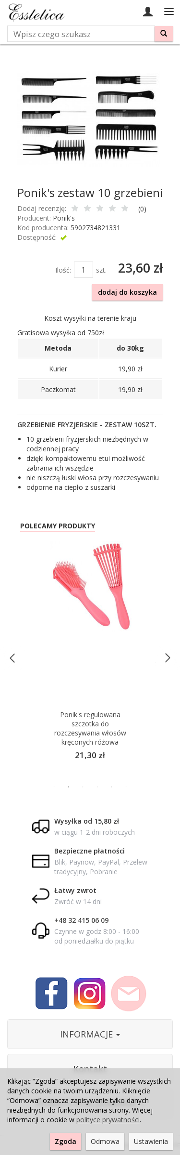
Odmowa (105, 1141)
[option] (90, 658)
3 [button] (83, 787)
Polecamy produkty (57, 525)
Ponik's (64, 218)
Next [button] (167, 657)
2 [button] (68, 787)
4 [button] (97, 787)
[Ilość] (83, 270)
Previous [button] (12, 657)
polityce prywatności (108, 1119)
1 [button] (54, 787)
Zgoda (65, 1141)
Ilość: (63, 270)
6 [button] (126, 787)
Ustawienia (151, 1141)
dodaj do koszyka (127, 292)
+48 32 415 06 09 (81, 920)
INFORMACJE (90, 1034)
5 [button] (112, 787)
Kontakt (90, 1069)
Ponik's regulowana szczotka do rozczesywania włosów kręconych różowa (90, 728)
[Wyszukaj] (164, 33)
